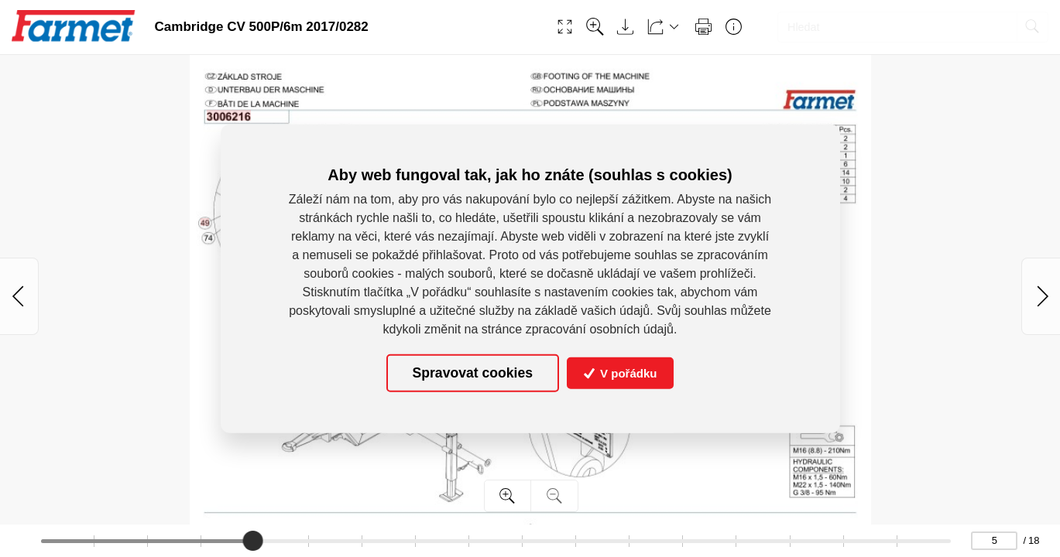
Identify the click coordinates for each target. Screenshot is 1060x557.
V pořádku (620, 373)
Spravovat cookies (473, 373)
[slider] (254, 541)
